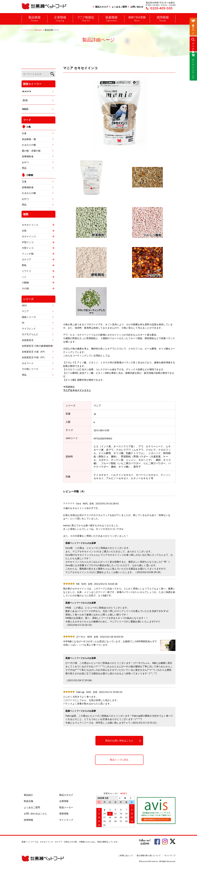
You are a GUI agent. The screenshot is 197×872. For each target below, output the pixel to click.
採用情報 (28, 819)
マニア (25, 311)
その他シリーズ (30, 368)
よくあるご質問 (119, 6)
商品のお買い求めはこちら (119, 740)
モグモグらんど (30, 334)
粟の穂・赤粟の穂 (31, 150)
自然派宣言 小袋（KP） (34, 351)
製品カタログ (101, 6)
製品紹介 (28, 794)
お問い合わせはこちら (35, 813)
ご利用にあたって (125, 855)
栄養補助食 (28, 156)
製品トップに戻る (119, 759)
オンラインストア (193, 67)
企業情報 (63, 801)
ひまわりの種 (29, 144)
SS (23, 322)
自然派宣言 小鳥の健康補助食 (37, 345)
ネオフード (28, 363)
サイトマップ (66, 819)
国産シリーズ (29, 317)
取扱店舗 (28, 801)
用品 (24, 167)
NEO (24, 305)
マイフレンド (29, 328)
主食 (24, 133)
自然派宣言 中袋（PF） (34, 357)
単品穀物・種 (29, 139)
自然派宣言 (28, 340)
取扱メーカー (66, 807)
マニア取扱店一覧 (193, 45)
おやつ (25, 162)
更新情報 (63, 813)
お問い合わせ (136, 6)
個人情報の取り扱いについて (149, 855)
